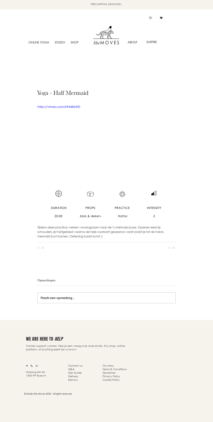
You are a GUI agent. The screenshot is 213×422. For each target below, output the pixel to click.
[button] (152, 17)
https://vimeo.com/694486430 (58, 107)
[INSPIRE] (151, 42)
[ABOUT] (132, 42)
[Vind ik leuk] (161, 18)
